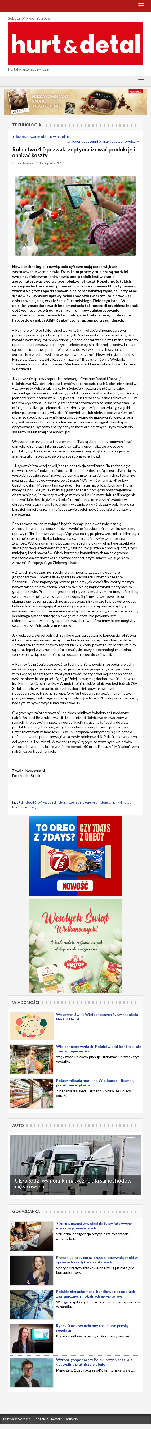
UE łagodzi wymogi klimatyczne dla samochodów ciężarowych (73, 1183)
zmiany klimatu (119, 802)
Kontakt (56, 1418)
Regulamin (41, 1418)
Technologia (26, 124)
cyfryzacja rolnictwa (51, 802)
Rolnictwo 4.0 (27, 802)
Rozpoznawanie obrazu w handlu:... (43, 136)
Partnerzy (71, 1418)
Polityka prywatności (17, 1418)
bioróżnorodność (23, 807)
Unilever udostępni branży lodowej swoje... (101, 141)
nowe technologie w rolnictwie (87, 802)
